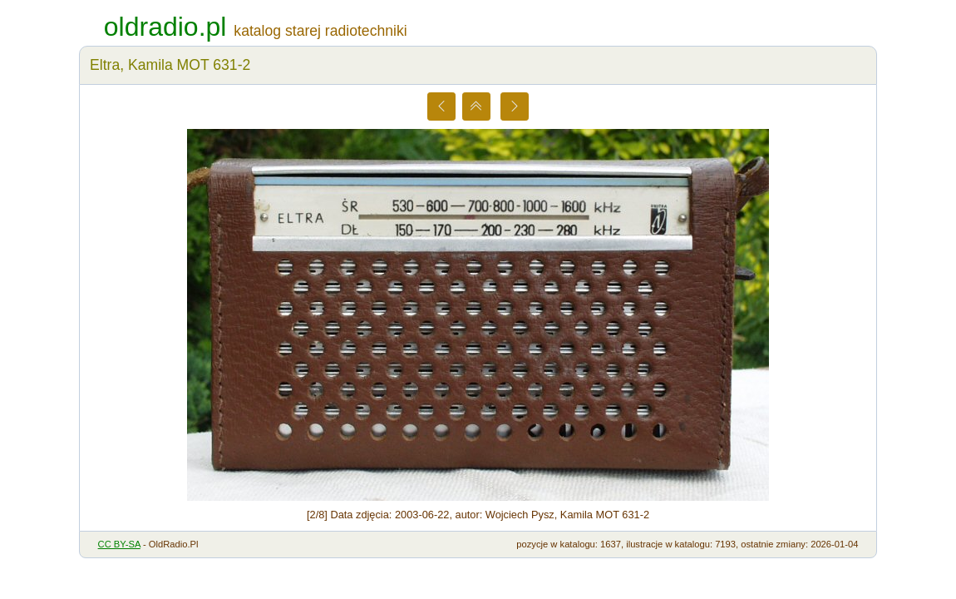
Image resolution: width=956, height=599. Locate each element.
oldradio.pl (165, 27)
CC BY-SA (119, 544)
